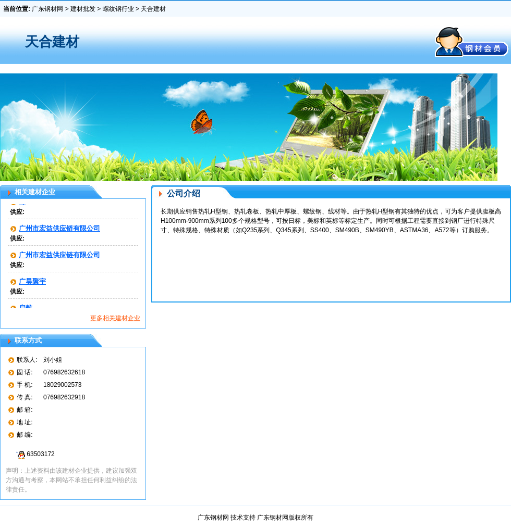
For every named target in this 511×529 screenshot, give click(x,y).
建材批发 (82, 8)
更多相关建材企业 (115, 318)
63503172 (34, 454)
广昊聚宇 (32, 282)
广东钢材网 (47, 8)
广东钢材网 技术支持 (228, 517)
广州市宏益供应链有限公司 (59, 229)
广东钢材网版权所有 (285, 517)
